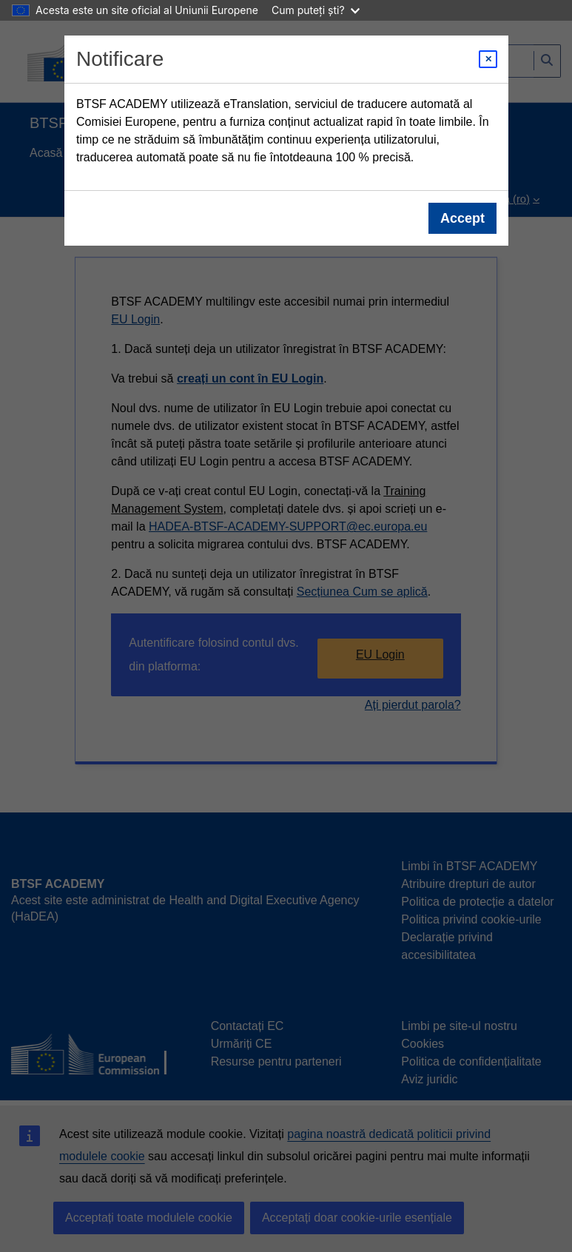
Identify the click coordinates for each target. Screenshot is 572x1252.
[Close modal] (488, 59)
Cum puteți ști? (316, 10)
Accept (462, 218)
